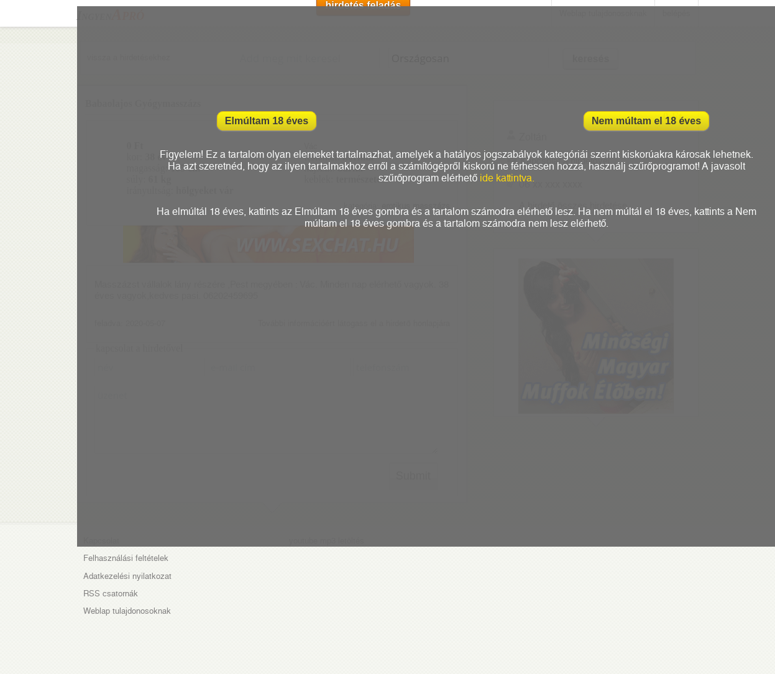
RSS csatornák (110, 593)
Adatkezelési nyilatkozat (127, 576)
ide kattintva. (507, 178)
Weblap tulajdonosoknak (127, 611)
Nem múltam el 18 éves (646, 121)
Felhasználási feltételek (125, 558)
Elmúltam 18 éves (266, 121)
